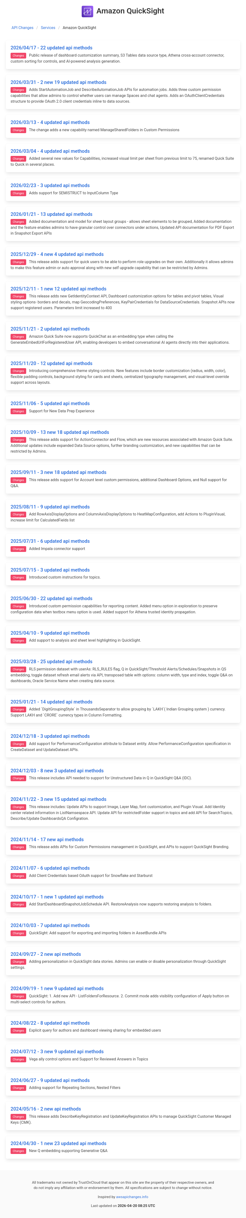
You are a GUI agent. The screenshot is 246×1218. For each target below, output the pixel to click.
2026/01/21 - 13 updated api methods (51, 214)
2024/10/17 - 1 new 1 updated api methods (57, 897)
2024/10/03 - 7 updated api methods (50, 925)
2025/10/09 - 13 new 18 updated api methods (60, 432)
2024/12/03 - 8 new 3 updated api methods (57, 771)
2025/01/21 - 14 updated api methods (51, 702)
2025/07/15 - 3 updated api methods (50, 570)
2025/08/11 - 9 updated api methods (50, 507)
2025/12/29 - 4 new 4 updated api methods (57, 254)
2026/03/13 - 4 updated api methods (50, 122)
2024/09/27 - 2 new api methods (46, 954)
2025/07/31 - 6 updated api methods (50, 541)
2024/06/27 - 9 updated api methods (50, 1080)
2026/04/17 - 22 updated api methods (51, 48)
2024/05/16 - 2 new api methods (46, 1109)
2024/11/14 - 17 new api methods (47, 839)
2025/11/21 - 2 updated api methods (50, 329)
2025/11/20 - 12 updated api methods (51, 363)
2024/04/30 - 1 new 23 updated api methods (58, 1143)
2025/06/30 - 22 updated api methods (51, 598)
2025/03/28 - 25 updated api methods (51, 661)
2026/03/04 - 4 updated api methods (50, 151)
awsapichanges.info (132, 1197)
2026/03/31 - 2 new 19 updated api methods (58, 82)
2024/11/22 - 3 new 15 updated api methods (58, 799)
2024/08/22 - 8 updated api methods (50, 1023)
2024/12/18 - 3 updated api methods (50, 736)
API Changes (22, 27)
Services (48, 27)
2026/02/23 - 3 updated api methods (50, 185)
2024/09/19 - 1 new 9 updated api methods (57, 988)
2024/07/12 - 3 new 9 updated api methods (57, 1051)
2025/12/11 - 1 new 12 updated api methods (58, 289)
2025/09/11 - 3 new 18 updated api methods (58, 472)
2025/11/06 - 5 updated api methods (50, 403)
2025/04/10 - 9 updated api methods (50, 633)
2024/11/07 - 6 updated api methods (50, 868)
